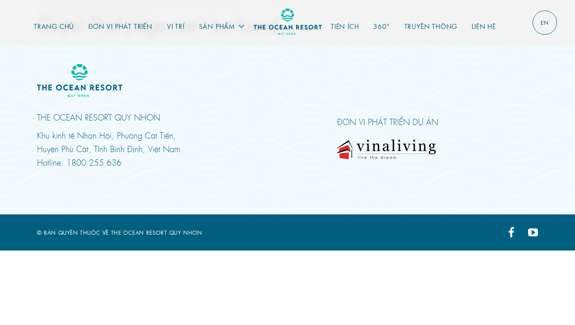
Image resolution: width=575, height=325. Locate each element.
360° (381, 26)
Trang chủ (54, 26)
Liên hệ (484, 26)
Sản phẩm (217, 26)
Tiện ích (345, 26)
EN (545, 23)
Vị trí (176, 26)
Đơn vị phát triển (120, 26)
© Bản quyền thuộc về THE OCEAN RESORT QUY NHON (119, 232)
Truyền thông (431, 26)
